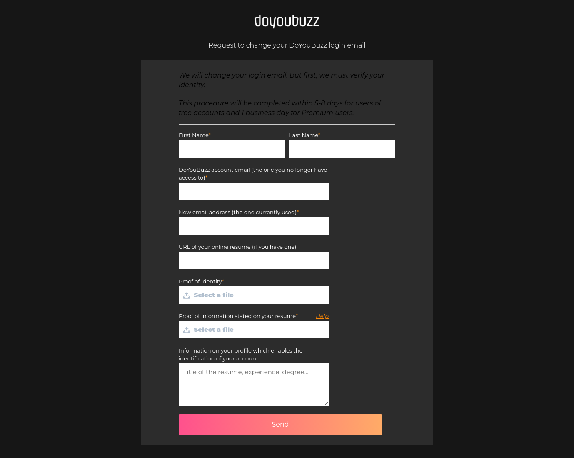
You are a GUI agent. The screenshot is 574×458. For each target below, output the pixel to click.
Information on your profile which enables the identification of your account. (241, 354)
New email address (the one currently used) (238, 212)
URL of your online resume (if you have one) (237, 246)
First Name (194, 135)
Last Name (303, 135)
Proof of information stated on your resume (237, 316)
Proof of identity (200, 281)
